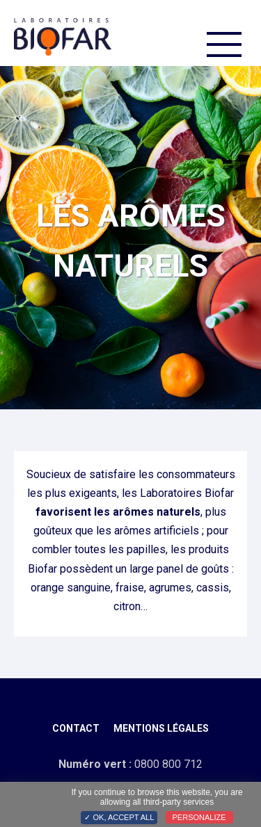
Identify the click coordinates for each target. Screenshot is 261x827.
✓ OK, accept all (119, 817)
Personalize (199, 817)
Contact (76, 728)
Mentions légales (161, 728)
